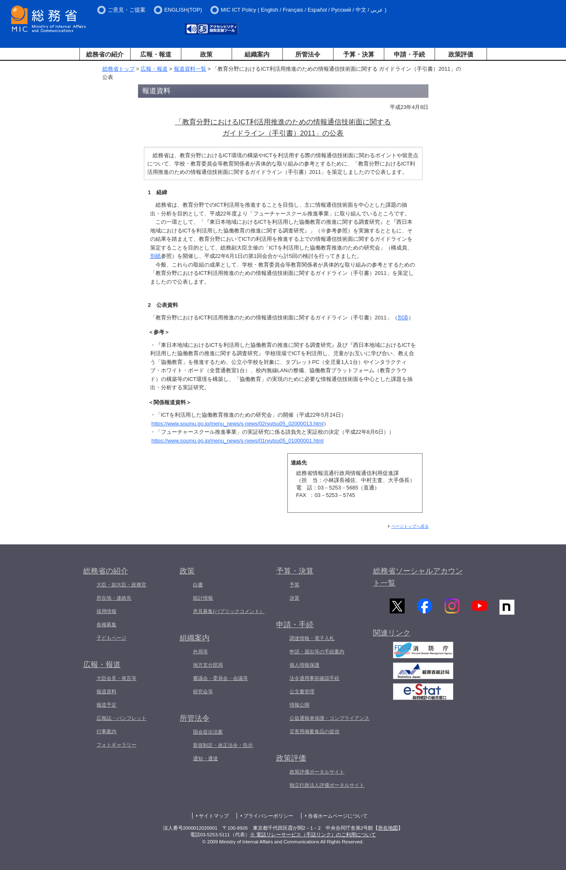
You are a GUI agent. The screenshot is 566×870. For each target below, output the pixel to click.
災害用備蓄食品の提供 (314, 731)
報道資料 (106, 692)
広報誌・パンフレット (121, 718)
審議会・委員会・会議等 (220, 678)
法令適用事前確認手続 (314, 678)
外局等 (200, 652)
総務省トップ (118, 69)
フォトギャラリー (116, 745)
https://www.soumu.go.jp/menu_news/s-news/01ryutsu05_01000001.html (237, 440)
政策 (206, 54)
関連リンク (391, 636)
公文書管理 (301, 692)
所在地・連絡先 (113, 598)
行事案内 (106, 731)
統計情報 (203, 598)
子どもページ (111, 638)
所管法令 (307, 54)
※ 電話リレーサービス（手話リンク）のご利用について (313, 834)
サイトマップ (214, 815)
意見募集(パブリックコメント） (228, 611)
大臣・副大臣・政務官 (121, 585)
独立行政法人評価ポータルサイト (326, 785)
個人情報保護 (304, 665)
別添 (403, 317)
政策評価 (460, 54)
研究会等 (203, 692)
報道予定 (106, 705)
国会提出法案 (208, 732)
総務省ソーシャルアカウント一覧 (418, 577)
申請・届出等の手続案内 (316, 652)
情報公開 (299, 705)
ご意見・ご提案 (127, 10)
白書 (198, 585)
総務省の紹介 (105, 54)
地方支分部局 (208, 665)
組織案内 (257, 54)
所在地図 (388, 828)
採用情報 (106, 611)
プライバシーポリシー (268, 815)
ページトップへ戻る (410, 526)
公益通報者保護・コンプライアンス (329, 718)
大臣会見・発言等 (116, 678)
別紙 (155, 256)
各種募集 (106, 625)
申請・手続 (409, 54)
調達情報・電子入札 (311, 638)
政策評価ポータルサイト (316, 772)
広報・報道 (155, 54)
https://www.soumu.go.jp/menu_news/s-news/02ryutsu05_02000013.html (237, 423)
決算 (294, 598)
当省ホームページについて (338, 815)
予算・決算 (358, 54)
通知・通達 (205, 758)
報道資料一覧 (190, 69)
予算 (294, 585)
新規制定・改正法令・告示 (223, 745)
